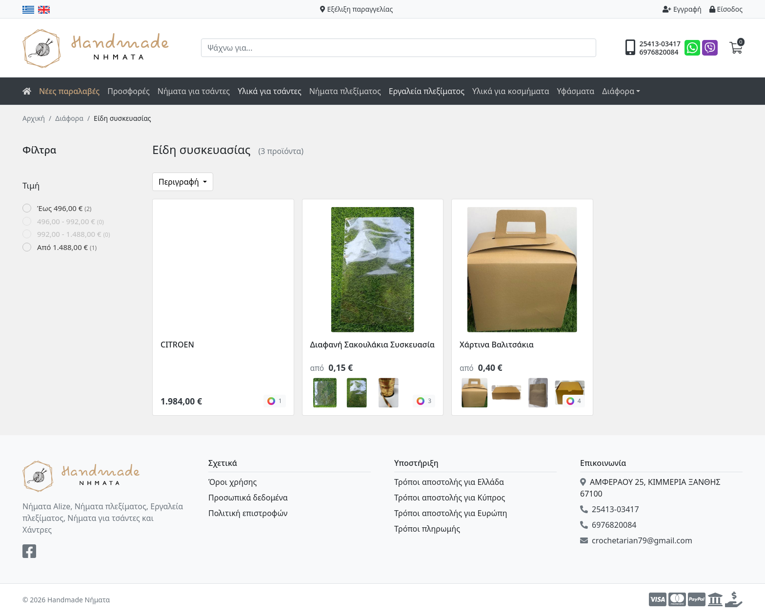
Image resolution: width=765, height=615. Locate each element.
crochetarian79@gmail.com (636, 540)
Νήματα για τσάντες (194, 91)
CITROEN (177, 344)
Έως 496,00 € (64, 208)
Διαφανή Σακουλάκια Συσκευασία (372, 344)
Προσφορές (128, 91)
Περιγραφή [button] (180, 181)
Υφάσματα (576, 91)
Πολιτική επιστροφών (247, 513)
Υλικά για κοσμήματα (510, 91)
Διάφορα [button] (618, 91)
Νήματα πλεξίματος (345, 91)
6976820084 (658, 52)
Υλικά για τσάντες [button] (270, 91)
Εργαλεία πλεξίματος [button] (426, 91)
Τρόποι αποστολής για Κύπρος (449, 497)
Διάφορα (69, 118)
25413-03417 (660, 43)
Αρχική (33, 118)
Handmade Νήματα (97, 47)
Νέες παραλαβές (69, 91)
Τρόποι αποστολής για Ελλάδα (449, 482)
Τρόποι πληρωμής (427, 528)
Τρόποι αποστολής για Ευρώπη (450, 513)
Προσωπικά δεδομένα (248, 497)
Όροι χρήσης (232, 482)
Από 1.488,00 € (67, 247)
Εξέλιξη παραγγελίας (356, 9)
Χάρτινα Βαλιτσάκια (497, 344)
